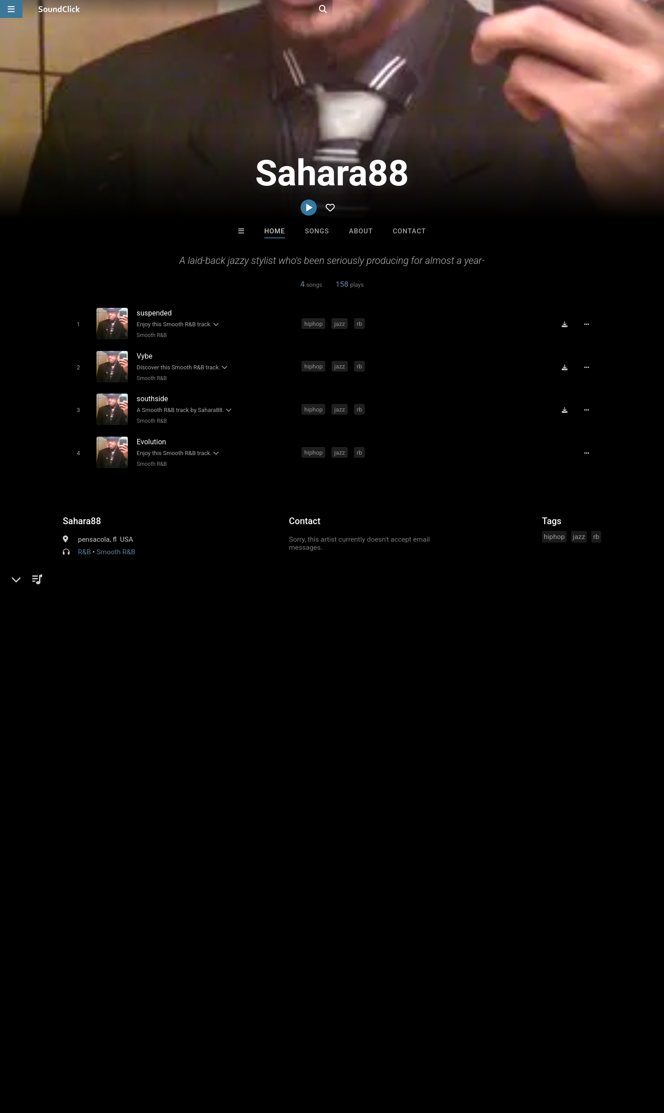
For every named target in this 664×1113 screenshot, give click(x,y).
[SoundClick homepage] (59, 9)
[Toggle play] (76, 323)
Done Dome (369, 922)
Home (274, 231)
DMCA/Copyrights (167, 1060)
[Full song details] (590, 324)
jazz (341, 323)
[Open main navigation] (11, 9)
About (361, 231)
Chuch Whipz (443, 922)
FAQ (37, 1060)
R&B (84, 545)
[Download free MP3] (568, 324)
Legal (242, 1060)
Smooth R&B (150, 335)
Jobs (123, 1060)
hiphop (315, 323)
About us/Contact (79, 1060)
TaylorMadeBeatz (295, 922)
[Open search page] (655, 9)
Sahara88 (82, 513)
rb (361, 323)
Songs (317, 231)
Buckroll (221, 922)
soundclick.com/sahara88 (116, 566)
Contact (409, 231)
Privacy (214, 1060)
